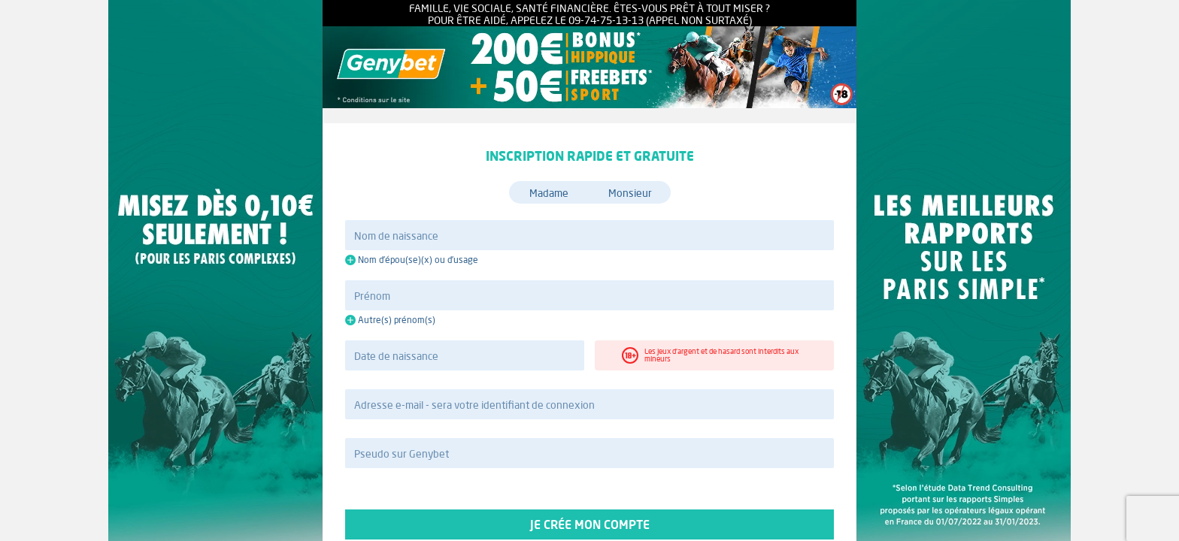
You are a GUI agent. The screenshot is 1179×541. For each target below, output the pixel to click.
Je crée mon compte (589, 524)
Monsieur (630, 193)
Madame (548, 193)
